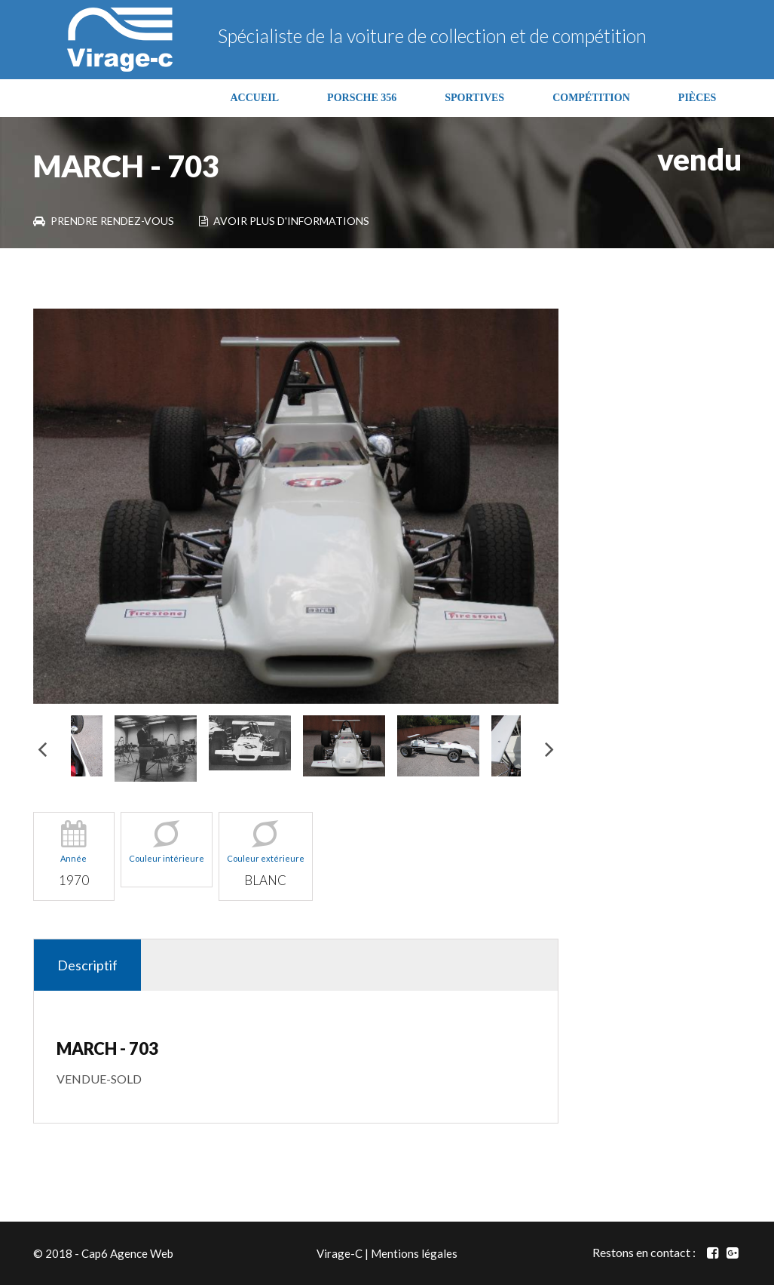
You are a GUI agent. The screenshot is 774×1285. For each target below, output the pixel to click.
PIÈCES (697, 97)
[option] (296, 506)
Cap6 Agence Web (127, 1253)
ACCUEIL (255, 97)
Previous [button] (42, 748)
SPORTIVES (474, 97)
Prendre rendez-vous (103, 220)
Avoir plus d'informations (284, 220)
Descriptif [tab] (87, 965)
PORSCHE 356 (361, 97)
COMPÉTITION (591, 97)
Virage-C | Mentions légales (387, 1253)
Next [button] (549, 748)
